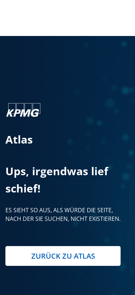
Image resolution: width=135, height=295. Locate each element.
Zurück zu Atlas (63, 256)
